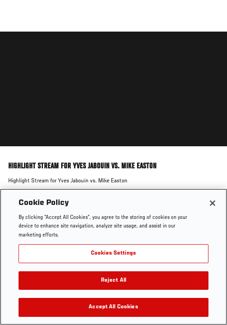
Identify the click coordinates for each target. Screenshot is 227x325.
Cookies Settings (113, 253)
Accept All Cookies (113, 307)
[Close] (212, 203)
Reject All (113, 280)
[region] (113, 257)
